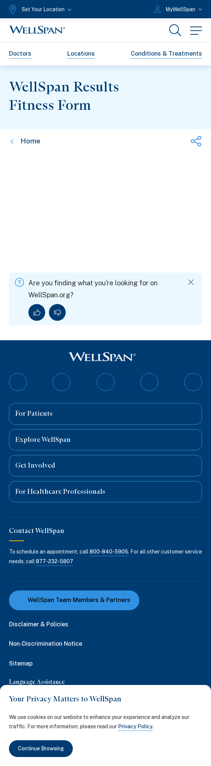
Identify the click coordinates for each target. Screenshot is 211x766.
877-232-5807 (54, 561)
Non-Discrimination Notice (45, 643)
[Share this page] (196, 141)
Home (24, 141)
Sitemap (20, 663)
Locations (81, 53)
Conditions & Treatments (166, 53)
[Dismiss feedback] (191, 282)
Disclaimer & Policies (38, 624)
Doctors (20, 53)
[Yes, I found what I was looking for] (36, 312)
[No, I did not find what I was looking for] (57, 312)
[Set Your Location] (39, 9)
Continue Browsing (41, 748)
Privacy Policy (135, 726)
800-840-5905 (109, 552)
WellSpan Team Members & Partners (74, 600)
